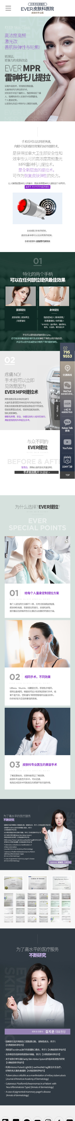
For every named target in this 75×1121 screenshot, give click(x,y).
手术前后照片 (36, 472)
